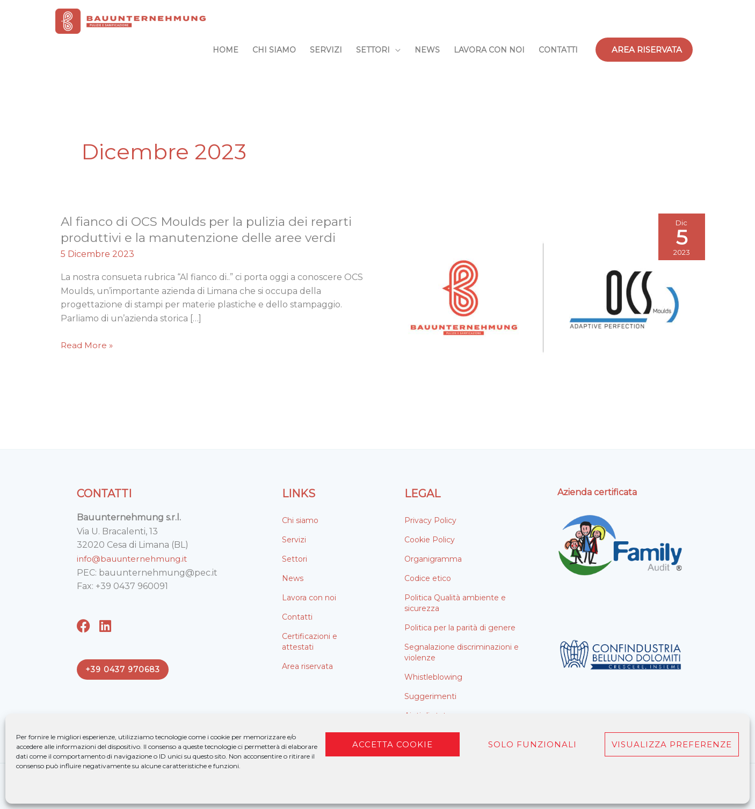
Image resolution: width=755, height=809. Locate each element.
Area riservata (307, 666)
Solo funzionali (532, 744)
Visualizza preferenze (672, 744)
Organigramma (433, 559)
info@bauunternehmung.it (136, 559)
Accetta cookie (392, 744)
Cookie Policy (429, 540)
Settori (294, 559)
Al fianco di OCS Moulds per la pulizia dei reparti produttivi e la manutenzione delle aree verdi (213, 229)
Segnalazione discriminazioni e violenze (461, 652)
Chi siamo (300, 520)
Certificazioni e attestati (309, 641)
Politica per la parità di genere (460, 628)
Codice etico (427, 578)
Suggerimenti (430, 696)
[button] (644, 50)
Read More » (87, 345)
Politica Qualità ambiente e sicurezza (455, 603)
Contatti (297, 617)
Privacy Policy (430, 520)
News (292, 578)
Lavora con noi (309, 597)
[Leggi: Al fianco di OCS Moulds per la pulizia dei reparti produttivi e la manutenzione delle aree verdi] (544, 297)
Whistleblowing (433, 677)
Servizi (294, 540)
